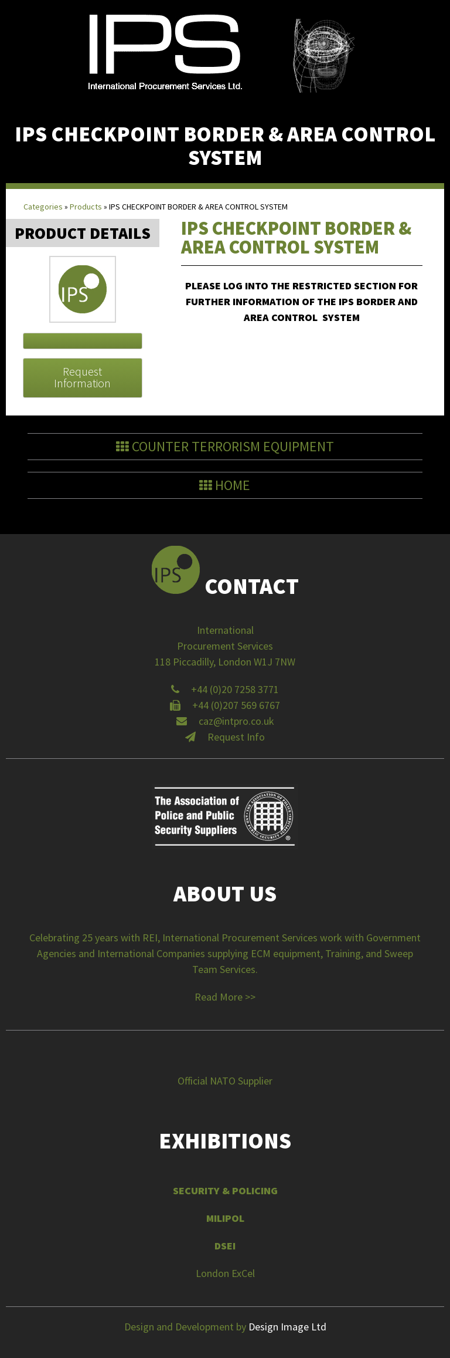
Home (224, 485)
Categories (43, 206)
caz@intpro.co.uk (236, 721)
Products (86, 206)
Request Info (236, 737)
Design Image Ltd (287, 1326)
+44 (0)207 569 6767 (236, 705)
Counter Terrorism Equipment (233, 446)
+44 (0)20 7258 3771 (235, 689)
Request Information (82, 377)
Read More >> (225, 997)
